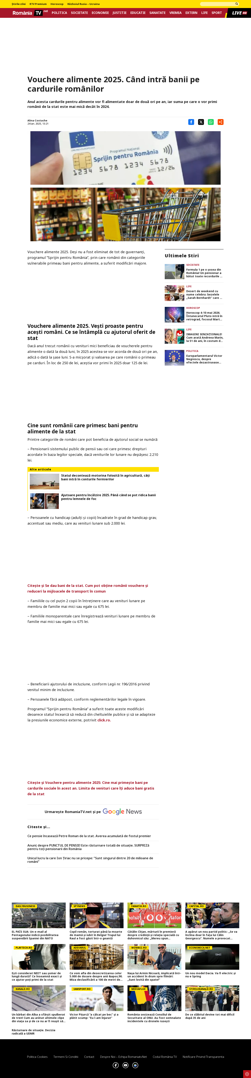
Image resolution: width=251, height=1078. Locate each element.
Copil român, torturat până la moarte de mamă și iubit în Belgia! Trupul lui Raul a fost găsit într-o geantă (96, 935)
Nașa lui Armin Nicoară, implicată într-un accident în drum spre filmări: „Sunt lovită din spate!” (154, 976)
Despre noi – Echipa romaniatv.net (123, 1056)
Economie (100, 13)
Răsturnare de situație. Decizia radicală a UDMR (33, 1032)
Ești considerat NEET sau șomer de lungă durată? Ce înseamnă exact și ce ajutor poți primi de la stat (37, 976)
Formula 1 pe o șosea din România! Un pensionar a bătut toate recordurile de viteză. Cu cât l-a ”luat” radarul (205, 273)
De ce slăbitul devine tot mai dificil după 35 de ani (209, 1016)
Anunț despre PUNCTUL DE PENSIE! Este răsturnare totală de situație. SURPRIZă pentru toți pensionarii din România (88, 847)
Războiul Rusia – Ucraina (83, 4)
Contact (89, 1056)
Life (204, 13)
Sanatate (157, 13)
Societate (79, 13)
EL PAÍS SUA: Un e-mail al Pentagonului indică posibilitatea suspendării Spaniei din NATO (35, 935)
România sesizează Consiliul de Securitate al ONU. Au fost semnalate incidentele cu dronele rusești (154, 1018)
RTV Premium (38, 4)
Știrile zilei (19, 4)
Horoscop (57, 4)
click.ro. (104, 720)
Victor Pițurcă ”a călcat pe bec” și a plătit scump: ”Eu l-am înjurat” (94, 1016)
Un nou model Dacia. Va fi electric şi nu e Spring (210, 975)
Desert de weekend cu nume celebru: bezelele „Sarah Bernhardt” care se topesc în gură (204, 294)
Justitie (119, 13)
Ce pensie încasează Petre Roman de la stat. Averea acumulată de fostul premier (89, 836)
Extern (191, 13)
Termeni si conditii (66, 1056)
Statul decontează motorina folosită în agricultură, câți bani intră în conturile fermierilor (105, 477)
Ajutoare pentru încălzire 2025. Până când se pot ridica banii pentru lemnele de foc (108, 497)
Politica (59, 13)
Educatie (138, 13)
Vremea (175, 13)
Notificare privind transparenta (203, 1056)
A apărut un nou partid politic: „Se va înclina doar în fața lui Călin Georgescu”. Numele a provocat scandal (211, 935)
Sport (217, 13)
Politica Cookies (37, 1056)
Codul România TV (165, 1056)
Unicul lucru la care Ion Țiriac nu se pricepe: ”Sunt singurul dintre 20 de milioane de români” (90, 860)
